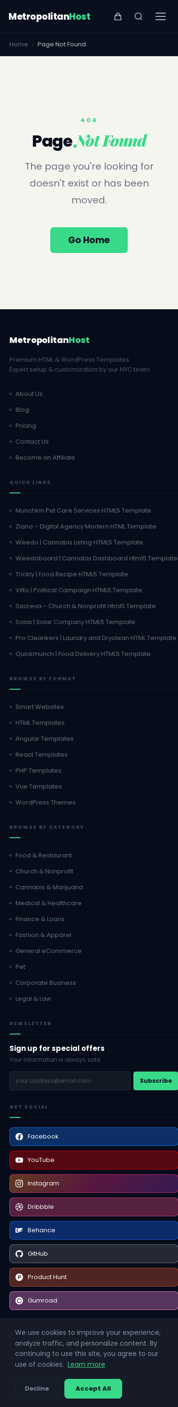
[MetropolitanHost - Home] (49, 16)
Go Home (89, 240)
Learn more (86, 1364)
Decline (37, 1388)
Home (18, 44)
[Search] (138, 16)
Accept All (93, 1388)
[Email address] (70, 1081)
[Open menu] (161, 16)
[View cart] (117, 16)
